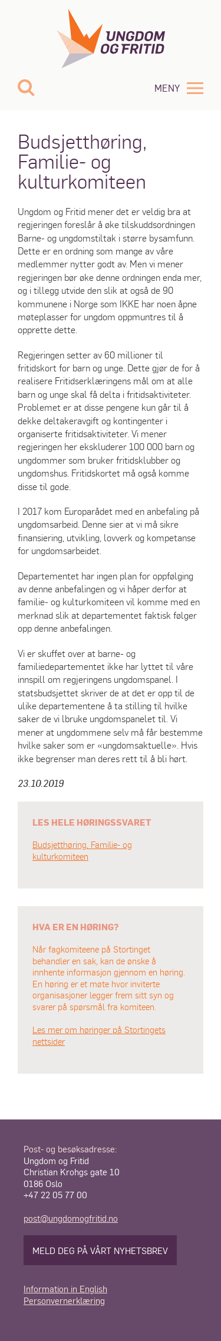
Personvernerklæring (64, 1300)
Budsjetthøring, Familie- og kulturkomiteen (82, 850)
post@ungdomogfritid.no (71, 1217)
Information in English (65, 1288)
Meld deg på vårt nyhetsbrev (100, 1250)
